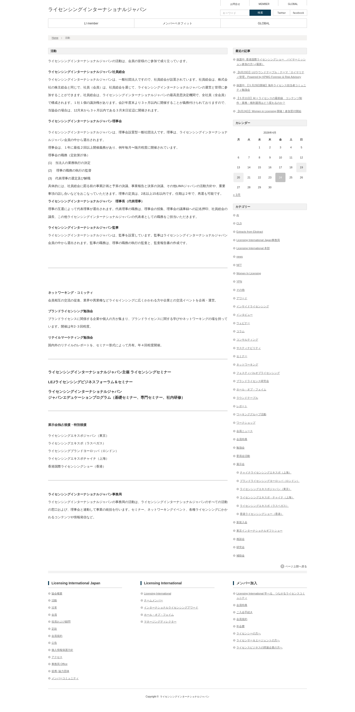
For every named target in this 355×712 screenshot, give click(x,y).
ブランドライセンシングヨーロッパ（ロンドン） (270, 480)
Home (55, 37)
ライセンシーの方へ (248, 633)
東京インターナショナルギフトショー (259, 530)
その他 (240, 289)
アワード (241, 298)
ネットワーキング (247, 364)
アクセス (57, 657)
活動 (54, 600)
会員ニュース (244, 431)
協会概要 (57, 593)
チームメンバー (153, 600)
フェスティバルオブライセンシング (258, 372)
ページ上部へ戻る (296, 566)
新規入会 (241, 522)
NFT (239, 264)
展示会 (240, 464)
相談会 (240, 539)
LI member (91, 23)
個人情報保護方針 (62, 649)
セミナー (241, 356)
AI (237, 215)
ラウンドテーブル (247, 397)
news (239, 256)
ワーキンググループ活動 (251, 414)
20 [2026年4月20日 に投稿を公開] (238, 177)
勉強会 (240, 447)
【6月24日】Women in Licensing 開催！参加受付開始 (268, 111)
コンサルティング (247, 339)
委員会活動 (243, 455)
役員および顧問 (61, 621)
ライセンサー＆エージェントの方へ (258, 640)
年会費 (240, 626)
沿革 (54, 607)
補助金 (240, 555)
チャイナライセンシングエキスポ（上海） (265, 472)
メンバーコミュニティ (65, 678)
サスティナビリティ (248, 348)
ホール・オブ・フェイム (251, 389)
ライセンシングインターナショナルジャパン (97, 9)
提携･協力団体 (60, 671)
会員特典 (241, 439)
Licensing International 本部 (253, 248)
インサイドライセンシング (252, 306)
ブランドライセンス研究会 (252, 381)
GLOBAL (293, 4)
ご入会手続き (244, 612)
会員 (54, 614)
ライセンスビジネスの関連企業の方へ (259, 647)
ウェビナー (243, 323)
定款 (54, 628)
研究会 (240, 547)
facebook (298, 13)
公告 (54, 642)
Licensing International (157, 593)
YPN (239, 281)
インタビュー (244, 314)
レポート (241, 406)
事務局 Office (60, 663)
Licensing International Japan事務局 (258, 240)
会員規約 (57, 635)
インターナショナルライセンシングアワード (171, 607)
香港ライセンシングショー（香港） (261, 513)
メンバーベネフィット (177, 23)
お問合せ (235, 4)
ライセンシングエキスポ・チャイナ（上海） (267, 497)
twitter (281, 13)
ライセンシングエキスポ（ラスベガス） (264, 505)
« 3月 (237, 195)
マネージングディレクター (160, 621)
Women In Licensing (248, 273)
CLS (239, 223)
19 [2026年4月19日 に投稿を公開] (301, 167)
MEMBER (264, 4)
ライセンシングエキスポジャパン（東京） (265, 488)
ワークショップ (245, 422)
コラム (240, 331)
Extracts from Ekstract (249, 231)
